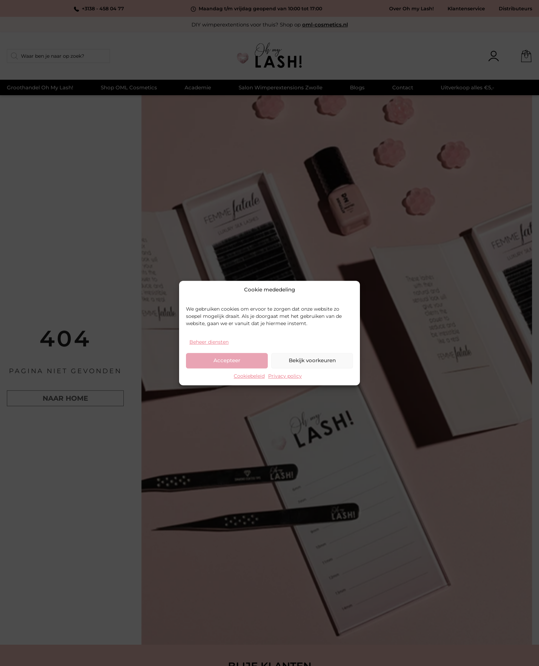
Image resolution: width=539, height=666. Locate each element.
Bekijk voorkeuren (312, 360)
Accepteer (226, 360)
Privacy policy (285, 376)
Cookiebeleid (249, 376)
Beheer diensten (209, 342)
